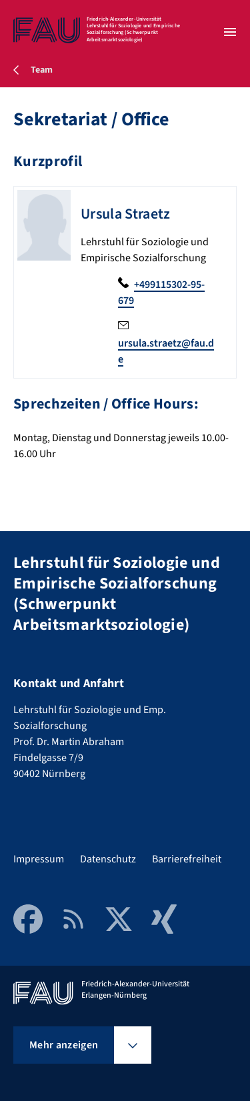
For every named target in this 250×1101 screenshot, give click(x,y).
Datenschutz (108, 859)
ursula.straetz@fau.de (166, 351)
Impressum (38, 859)
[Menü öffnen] (230, 32)
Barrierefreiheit (186, 859)
